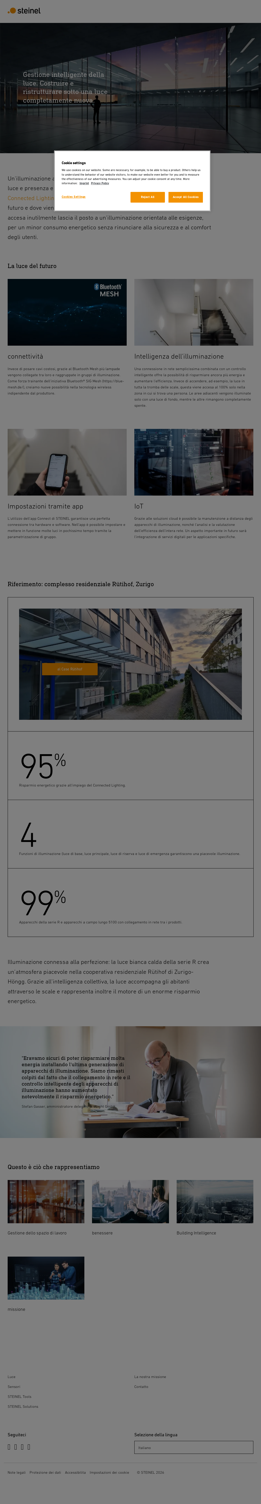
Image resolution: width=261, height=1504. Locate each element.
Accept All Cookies (186, 197)
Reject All (147, 197)
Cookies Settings (74, 197)
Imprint (84, 183)
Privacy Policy (100, 183)
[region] (132, 180)
